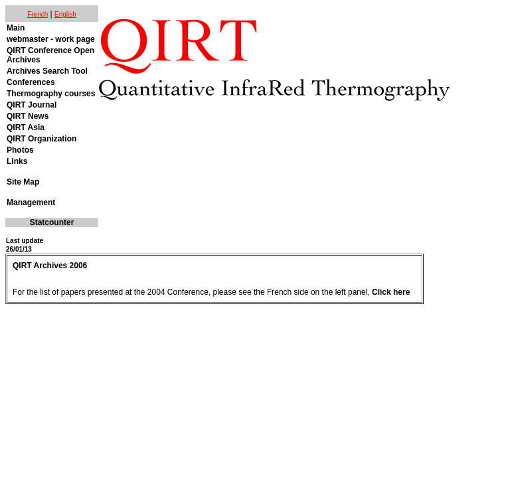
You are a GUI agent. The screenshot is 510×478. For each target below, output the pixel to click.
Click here (391, 292)
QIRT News (27, 116)
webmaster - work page (51, 39)
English (65, 14)
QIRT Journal (31, 105)
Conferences (31, 82)
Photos (20, 150)
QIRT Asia (25, 127)
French (37, 14)
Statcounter (52, 222)
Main (16, 28)
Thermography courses (51, 93)
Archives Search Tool (47, 71)
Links (17, 161)
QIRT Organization (41, 138)
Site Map (23, 182)
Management (31, 202)
